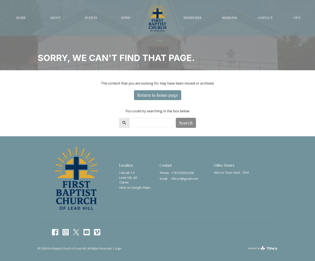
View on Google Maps (135, 187)
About (55, 18)
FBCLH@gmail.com (184, 178)
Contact (265, 18)
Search (186, 123)
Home (21, 18)
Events (91, 18)
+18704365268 (182, 173)
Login (118, 248)
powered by (262, 248)
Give (296, 18)
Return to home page (157, 95)
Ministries (192, 18)
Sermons (229, 18)
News (125, 18)
